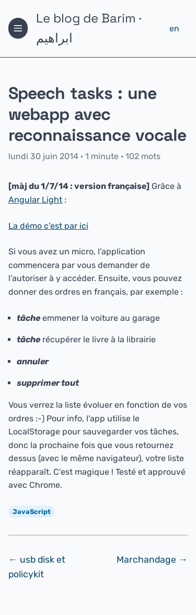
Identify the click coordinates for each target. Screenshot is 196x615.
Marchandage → (152, 559)
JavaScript (32, 512)
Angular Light (35, 200)
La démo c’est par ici (48, 226)
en (174, 28)
